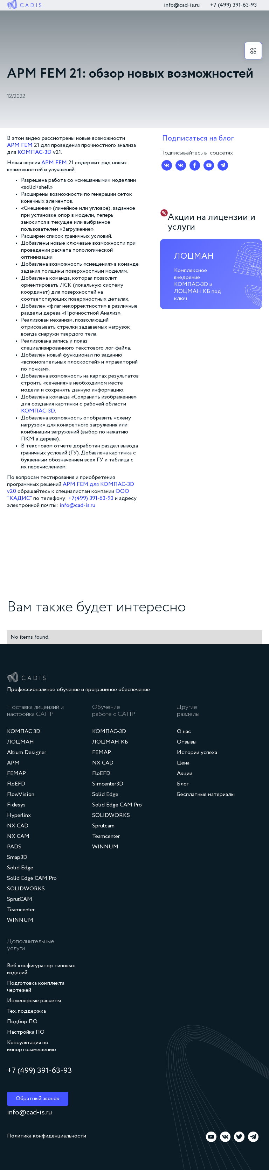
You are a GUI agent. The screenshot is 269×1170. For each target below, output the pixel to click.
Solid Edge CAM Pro (32, 878)
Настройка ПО (25, 1032)
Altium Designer (26, 752)
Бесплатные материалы (206, 794)
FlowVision (20, 794)
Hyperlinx (19, 815)
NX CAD (17, 826)
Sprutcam (103, 826)
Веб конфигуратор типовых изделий (41, 969)
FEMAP (16, 773)
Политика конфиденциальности (46, 1136)
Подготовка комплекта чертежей (35, 987)
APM (13, 763)
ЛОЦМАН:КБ (110, 742)
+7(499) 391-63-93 (90, 498)
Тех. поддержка (26, 1011)
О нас (184, 731)
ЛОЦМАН (20, 742)
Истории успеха (197, 752)
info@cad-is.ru (182, 5)
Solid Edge (20, 868)
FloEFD (16, 784)
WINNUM (20, 920)
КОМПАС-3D (35, 152)
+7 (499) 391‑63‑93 (233, 5)
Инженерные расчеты (34, 1001)
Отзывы (186, 742)
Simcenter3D (107, 784)
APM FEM (20, 145)
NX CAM (18, 836)
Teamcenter (21, 910)
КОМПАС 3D (23, 731)
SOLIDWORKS (26, 889)
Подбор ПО (22, 1022)
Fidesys (16, 805)
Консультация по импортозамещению (31, 1046)
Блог (182, 784)
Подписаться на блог (198, 138)
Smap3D (17, 857)
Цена (183, 763)
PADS (14, 847)
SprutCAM (19, 899)
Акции (184, 773)
